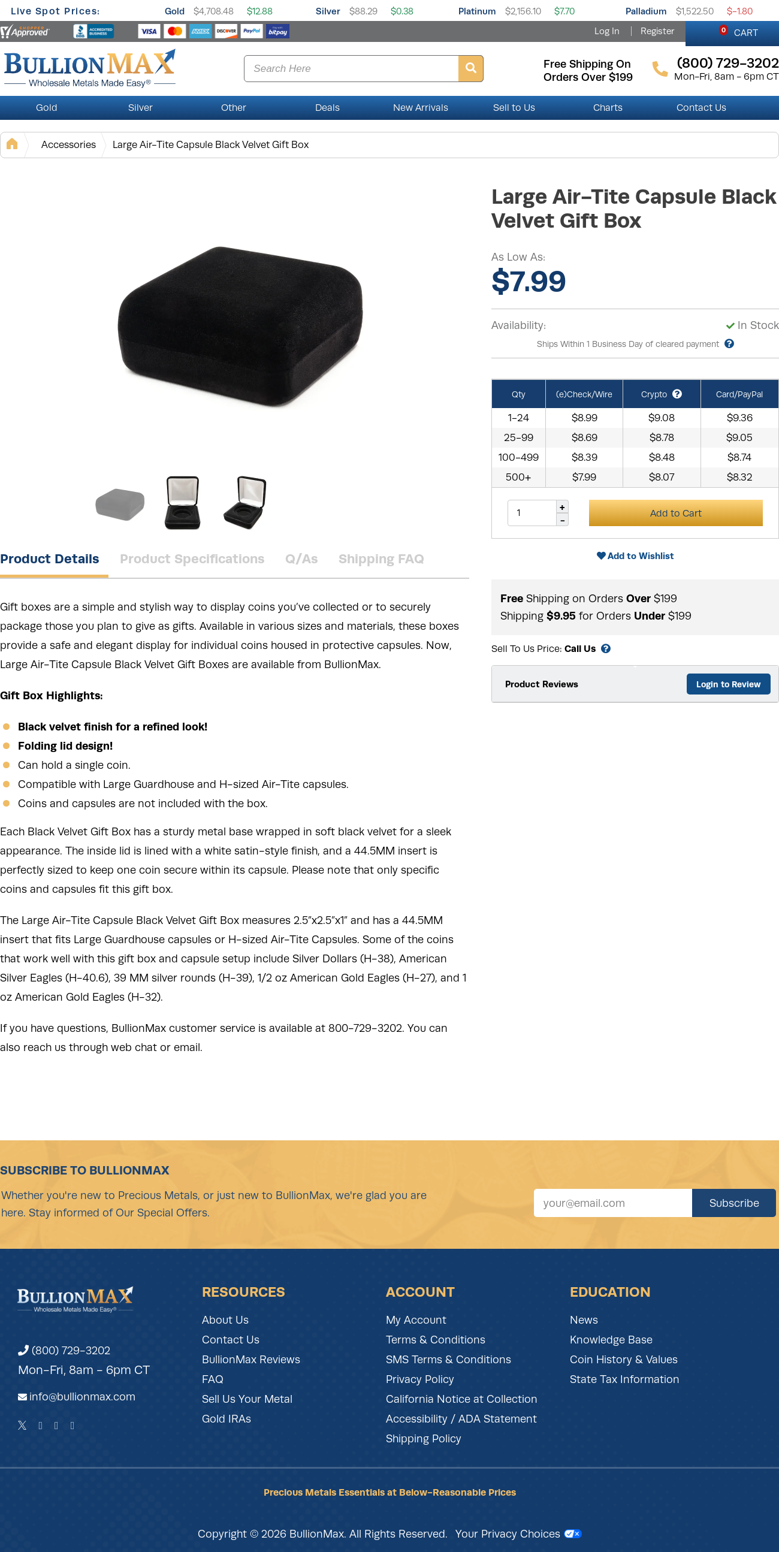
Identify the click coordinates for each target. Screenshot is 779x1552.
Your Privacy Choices (518, 1534)
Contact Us (701, 107)
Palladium (646, 11)
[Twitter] (22, 1425)
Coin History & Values (624, 1360)
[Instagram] (57, 1425)
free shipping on (587, 64)
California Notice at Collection (462, 1399)
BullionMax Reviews (251, 1360)
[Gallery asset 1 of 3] (240, 317)
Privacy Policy (420, 1379)
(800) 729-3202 (64, 1351)
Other (233, 107)
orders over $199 (588, 77)
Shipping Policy (423, 1439)
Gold (175, 11)
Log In (607, 31)
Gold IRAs (226, 1419)
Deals (327, 107)
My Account (416, 1320)
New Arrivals (420, 107)
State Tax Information (625, 1379)
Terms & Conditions (435, 1340)
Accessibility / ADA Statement (461, 1419)
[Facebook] (40, 1425)
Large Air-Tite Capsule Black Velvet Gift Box (211, 144)
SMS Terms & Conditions (448, 1360)
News (584, 1320)
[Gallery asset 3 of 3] (246, 503)
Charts (608, 107)
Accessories (68, 144)
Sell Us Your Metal (247, 1399)
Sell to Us (514, 107)
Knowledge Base (611, 1340)
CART (738, 31)
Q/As (301, 558)
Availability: (518, 325)
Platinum (477, 11)
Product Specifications (192, 558)
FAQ (213, 1379)
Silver (328, 11)
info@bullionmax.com (82, 1397)
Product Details (49, 558)
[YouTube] (73, 1425)
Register (657, 31)
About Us (225, 1320)
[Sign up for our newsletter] (613, 1203)
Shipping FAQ (381, 558)
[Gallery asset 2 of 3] (183, 503)
